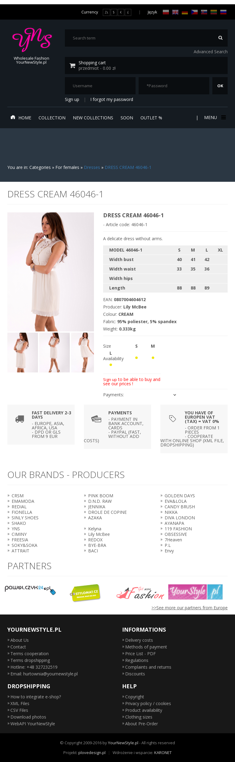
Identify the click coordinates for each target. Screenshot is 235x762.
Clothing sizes (138, 717)
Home (20, 117)
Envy (169, 551)
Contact (18, 647)
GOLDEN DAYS (180, 496)
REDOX (95, 540)
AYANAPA (174, 523)
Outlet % (151, 118)
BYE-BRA (97, 545)
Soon (127, 118)
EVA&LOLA (176, 501)
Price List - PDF (140, 653)
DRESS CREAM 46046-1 (128, 167)
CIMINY (19, 534)
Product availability (143, 710)
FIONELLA (22, 512)
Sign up (72, 99)
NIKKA (171, 512)
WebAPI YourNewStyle (32, 724)
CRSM (18, 496)
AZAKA (95, 518)
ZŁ (106, 12)
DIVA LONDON (180, 518)
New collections (93, 118)
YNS (16, 529)
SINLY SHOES (25, 518)
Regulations (136, 660)
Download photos (28, 717)
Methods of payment (146, 647)
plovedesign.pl (92, 752)
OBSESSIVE (176, 534)
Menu (214, 117)
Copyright (134, 697)
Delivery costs (139, 640)
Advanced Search (211, 51)
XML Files (19, 703)
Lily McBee (99, 534)
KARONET (163, 752)
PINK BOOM (100, 496)
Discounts (135, 674)
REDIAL (19, 507)
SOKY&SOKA (24, 545)
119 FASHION (178, 529)
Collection (52, 118)
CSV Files (19, 710)
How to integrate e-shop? (35, 697)
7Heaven (173, 540)
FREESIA (20, 540)
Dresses (92, 167)
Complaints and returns (148, 667)
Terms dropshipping (30, 660)
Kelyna (94, 529)
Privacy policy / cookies (148, 703)
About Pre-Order (141, 724)
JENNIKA (96, 507)
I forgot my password (111, 99)
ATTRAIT (20, 551)
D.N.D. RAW (100, 501)
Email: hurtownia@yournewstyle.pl (44, 674)
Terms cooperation (29, 653)
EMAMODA (23, 501)
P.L (168, 545)
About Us (19, 640)
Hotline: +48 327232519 (34, 667)
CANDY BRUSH (180, 507)
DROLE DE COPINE (107, 512)
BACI (93, 551)
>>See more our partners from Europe (189, 608)
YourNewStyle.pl (123, 742)
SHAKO (19, 523)
